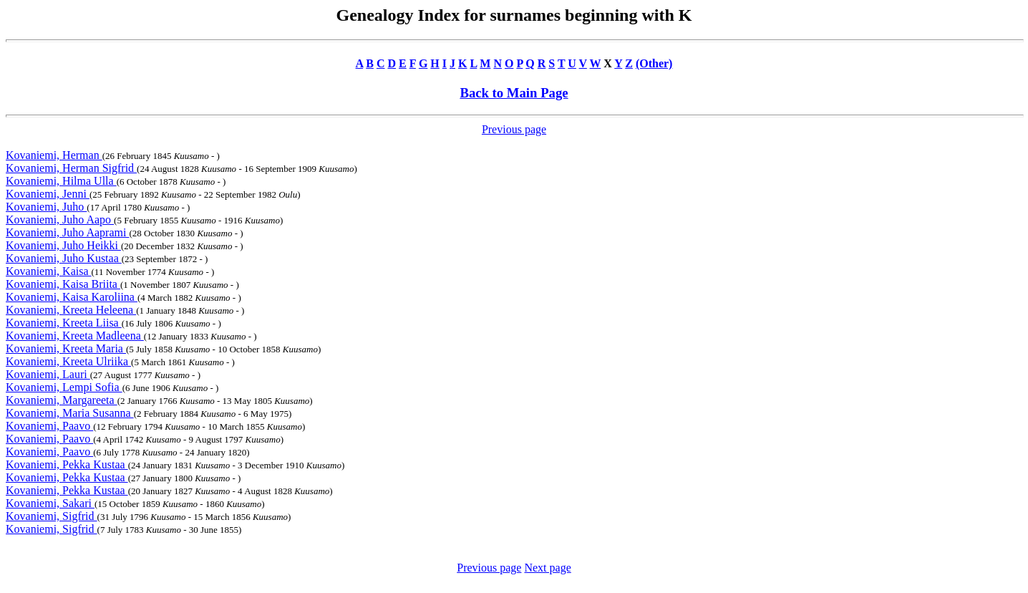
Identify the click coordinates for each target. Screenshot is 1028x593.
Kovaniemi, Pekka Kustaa (67, 464)
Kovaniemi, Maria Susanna (70, 413)
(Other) (654, 63)
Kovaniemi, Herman (54, 155)
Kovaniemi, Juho (46, 207)
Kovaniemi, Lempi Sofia (64, 387)
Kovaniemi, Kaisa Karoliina (71, 297)
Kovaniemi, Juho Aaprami (67, 232)
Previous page (514, 129)
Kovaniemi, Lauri (48, 374)
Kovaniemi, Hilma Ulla (61, 181)
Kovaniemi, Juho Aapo (60, 219)
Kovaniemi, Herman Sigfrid (71, 168)
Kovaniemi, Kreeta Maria (66, 348)
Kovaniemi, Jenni (47, 194)
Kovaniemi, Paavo (49, 426)
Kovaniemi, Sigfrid (51, 516)
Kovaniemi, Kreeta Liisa (64, 323)
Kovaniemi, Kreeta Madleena (75, 335)
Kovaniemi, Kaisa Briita (63, 284)
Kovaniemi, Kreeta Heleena (71, 310)
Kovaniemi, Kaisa (49, 271)
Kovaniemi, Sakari (50, 503)
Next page (547, 567)
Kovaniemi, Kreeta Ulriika (68, 361)
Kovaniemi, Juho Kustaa (64, 258)
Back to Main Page (514, 92)
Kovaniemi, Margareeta (61, 400)
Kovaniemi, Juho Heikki (63, 245)
